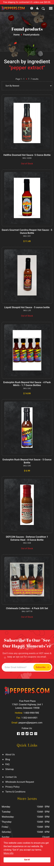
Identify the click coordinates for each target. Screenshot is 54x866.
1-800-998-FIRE (31, 712)
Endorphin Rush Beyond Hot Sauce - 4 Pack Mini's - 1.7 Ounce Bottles (27, 384)
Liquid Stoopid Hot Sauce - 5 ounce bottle (27, 307)
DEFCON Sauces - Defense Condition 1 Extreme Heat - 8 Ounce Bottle (27, 538)
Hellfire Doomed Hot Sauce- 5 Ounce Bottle (27, 155)
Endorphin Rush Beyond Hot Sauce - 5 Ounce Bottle (27, 461)
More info (8, 853)
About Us (10, 754)
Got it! (27, 860)
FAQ (7, 764)
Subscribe (42, 667)
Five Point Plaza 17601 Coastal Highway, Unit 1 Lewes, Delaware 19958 (27, 704)
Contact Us (11, 777)
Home (16, 34)
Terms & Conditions (15, 791)
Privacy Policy (12, 786)
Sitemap (9, 769)
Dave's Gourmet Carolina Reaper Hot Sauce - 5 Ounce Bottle (27, 231)
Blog (7, 759)
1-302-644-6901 (29, 717)
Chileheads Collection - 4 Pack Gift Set (27, 608)
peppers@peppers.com (30, 722)
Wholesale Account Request (19, 782)
